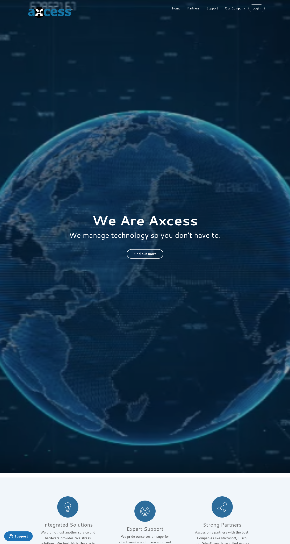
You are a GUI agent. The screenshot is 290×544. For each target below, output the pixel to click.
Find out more (144, 254)
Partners (193, 8)
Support (212, 8)
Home (176, 8)
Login (256, 8)
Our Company (235, 8)
